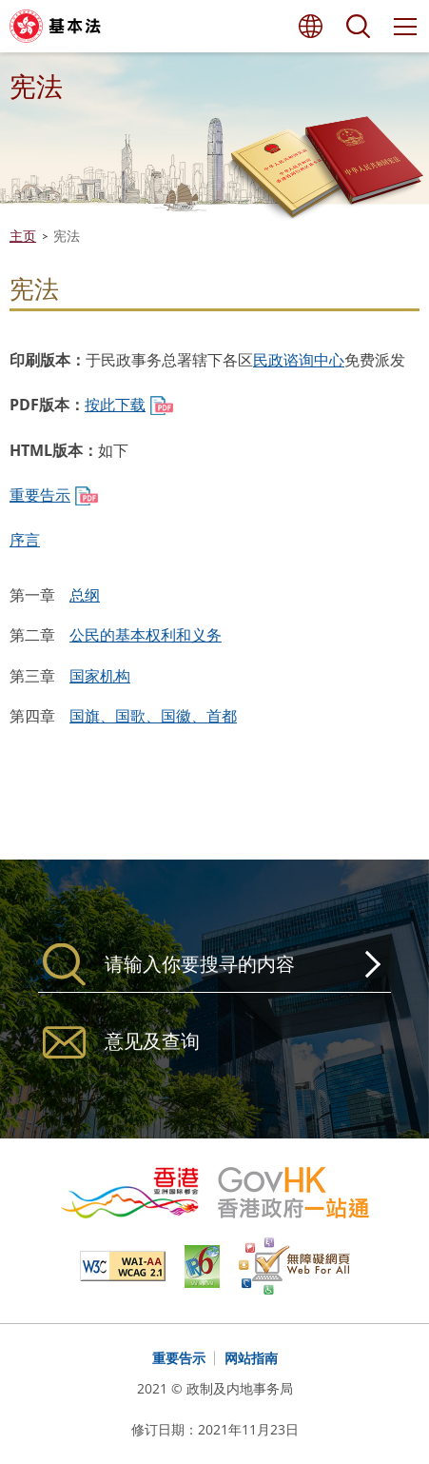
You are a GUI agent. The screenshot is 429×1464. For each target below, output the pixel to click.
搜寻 (357, 26)
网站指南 (251, 1358)
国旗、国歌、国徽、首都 (153, 715)
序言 (25, 539)
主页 (23, 236)
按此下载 (115, 404)
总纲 (84, 594)
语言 (310, 26)
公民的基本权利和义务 (145, 634)
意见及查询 (152, 1041)
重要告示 (40, 495)
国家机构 (99, 675)
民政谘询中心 (298, 359)
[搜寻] (214, 964)
